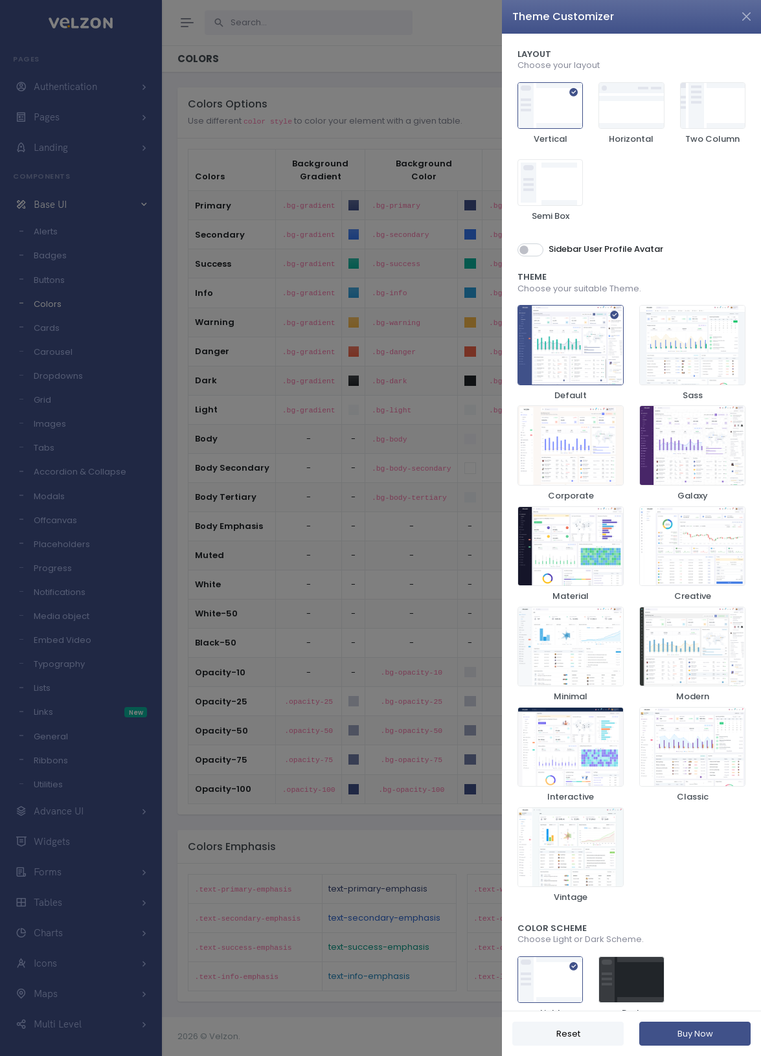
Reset (568, 1034)
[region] (631, 522)
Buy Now (695, 1034)
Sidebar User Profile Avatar (606, 249)
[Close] (746, 16)
